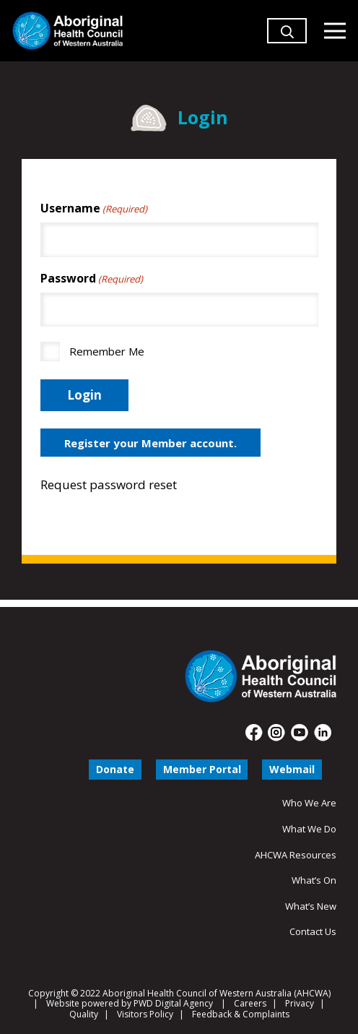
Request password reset (108, 484)
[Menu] (334, 31)
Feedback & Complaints (240, 1014)
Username (93, 208)
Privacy (299, 1003)
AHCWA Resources (295, 854)
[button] (287, 50)
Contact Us (312, 931)
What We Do (309, 828)
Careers (250, 1003)
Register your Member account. (150, 443)
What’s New (310, 906)
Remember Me (106, 351)
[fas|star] (254, 732)
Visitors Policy (145, 1014)
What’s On (314, 880)
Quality (83, 1014)
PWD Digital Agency (173, 1004)
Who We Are (309, 802)
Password (91, 278)
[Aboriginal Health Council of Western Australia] (67, 31)
